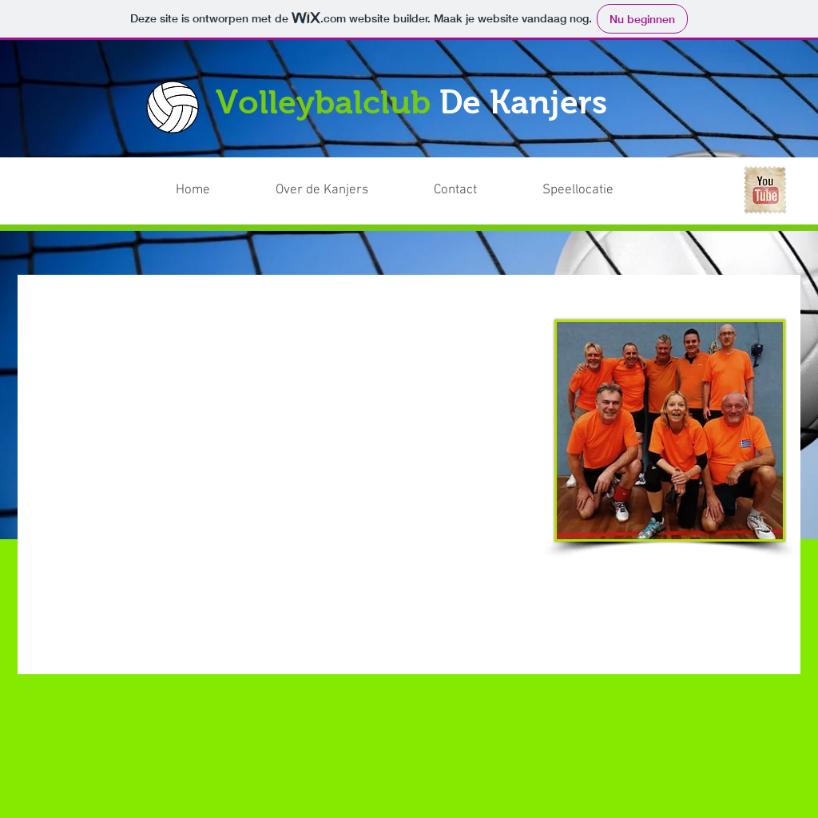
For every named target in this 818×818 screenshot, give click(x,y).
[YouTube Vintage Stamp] (764, 190)
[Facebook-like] (670, 179)
